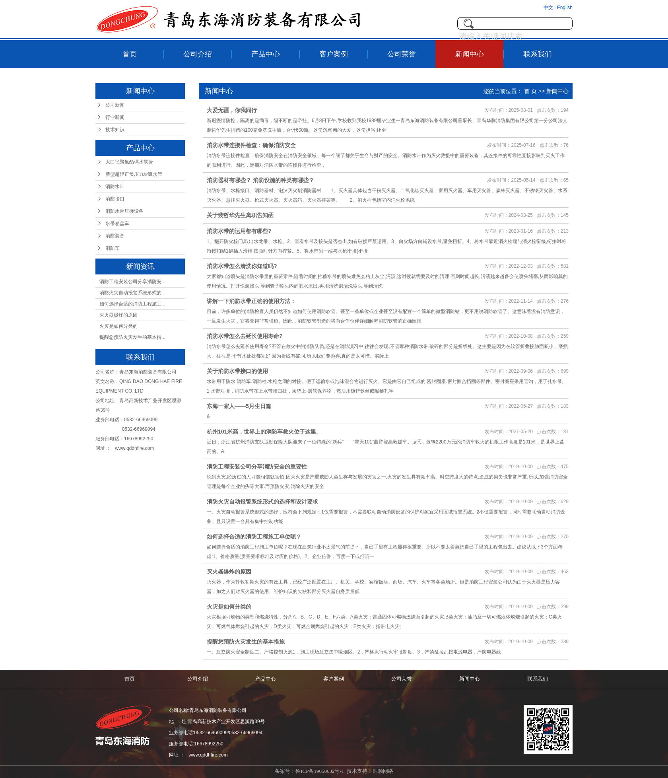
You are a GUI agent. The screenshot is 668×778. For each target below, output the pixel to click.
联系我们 (537, 54)
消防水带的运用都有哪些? (239, 231)
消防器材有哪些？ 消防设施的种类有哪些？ (260, 180)
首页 (129, 54)
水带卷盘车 (117, 223)
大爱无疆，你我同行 (232, 110)
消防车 (112, 248)
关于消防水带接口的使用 (237, 371)
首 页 (530, 91)
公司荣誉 (401, 54)
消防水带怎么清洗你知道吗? (242, 266)
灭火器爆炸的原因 (118, 315)
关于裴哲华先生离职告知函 (240, 215)
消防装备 (114, 236)
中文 (549, 7)
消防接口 (114, 199)
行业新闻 (114, 117)
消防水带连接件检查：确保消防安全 (251, 145)
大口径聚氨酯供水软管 (129, 162)
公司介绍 (197, 54)
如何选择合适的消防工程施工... (132, 304)
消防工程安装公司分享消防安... (132, 281)
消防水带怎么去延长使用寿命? (245, 336)
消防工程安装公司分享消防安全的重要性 (257, 466)
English (565, 7)
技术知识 (114, 129)
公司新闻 (114, 105)
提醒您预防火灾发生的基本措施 (246, 641)
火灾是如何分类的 (118, 326)
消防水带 (114, 186)
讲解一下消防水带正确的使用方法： (251, 301)
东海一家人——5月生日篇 (239, 406)
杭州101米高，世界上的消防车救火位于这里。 (264, 431)
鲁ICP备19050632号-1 (319, 771)
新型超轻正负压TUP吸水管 (133, 174)
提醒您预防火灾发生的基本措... (132, 337)
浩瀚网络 (383, 771)
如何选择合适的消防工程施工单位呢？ (254, 536)
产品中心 (265, 54)
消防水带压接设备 (124, 211)
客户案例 (333, 54)
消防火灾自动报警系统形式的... (132, 293)
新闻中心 (469, 54)
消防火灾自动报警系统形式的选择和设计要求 (262, 501)
